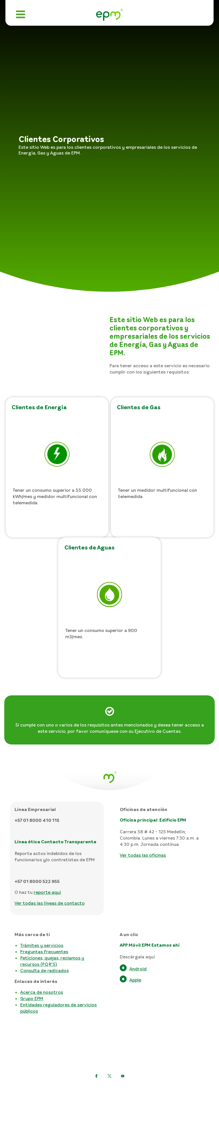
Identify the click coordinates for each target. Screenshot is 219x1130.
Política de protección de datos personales (110, 1089)
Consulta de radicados (44, 970)
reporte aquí (47, 892)
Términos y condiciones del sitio (110, 1099)
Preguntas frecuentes (44, 951)
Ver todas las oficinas (143, 855)
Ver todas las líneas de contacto (50, 903)
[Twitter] (96, 1076)
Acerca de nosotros (41, 992)
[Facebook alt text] (122, 1076)
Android (138, 969)
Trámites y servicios (41, 945)
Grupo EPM (31, 998)
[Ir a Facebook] (109, 1076)
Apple (135, 980)
